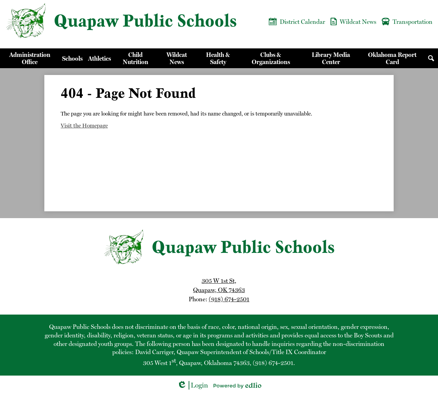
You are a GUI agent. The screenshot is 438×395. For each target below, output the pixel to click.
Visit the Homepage (84, 125)
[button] (29, 58)
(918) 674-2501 (229, 299)
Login (192, 385)
